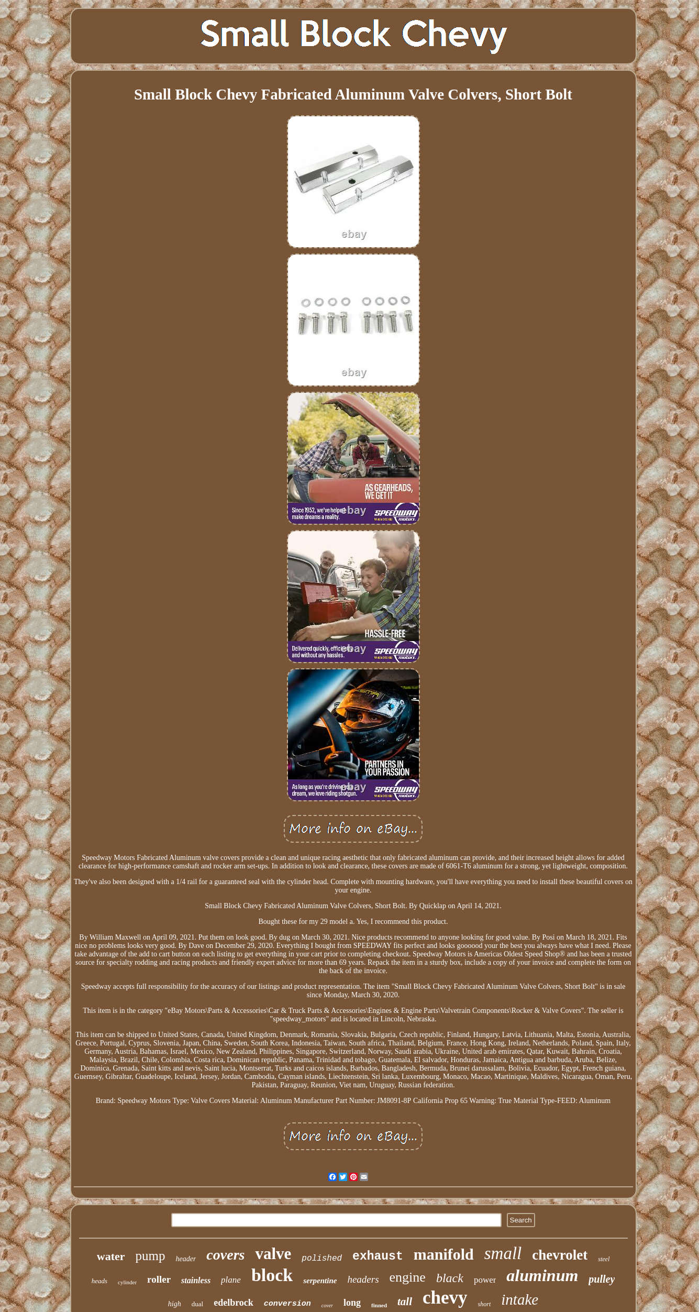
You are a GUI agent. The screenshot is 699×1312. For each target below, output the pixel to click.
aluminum (542, 1275)
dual (197, 1304)
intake (519, 1299)
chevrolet (559, 1255)
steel (603, 1259)
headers (363, 1279)
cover (327, 1305)
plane (231, 1280)
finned (379, 1305)
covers (225, 1255)
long (352, 1302)
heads (99, 1281)
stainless (195, 1280)
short (484, 1304)
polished (322, 1258)
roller (159, 1279)
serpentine (320, 1280)
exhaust (377, 1256)
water (111, 1256)
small (503, 1253)
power (485, 1280)
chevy (445, 1297)
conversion (287, 1303)
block (272, 1275)
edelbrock (233, 1302)
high (174, 1304)
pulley (602, 1279)
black (449, 1278)
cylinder (127, 1282)
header (185, 1259)
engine (408, 1277)
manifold (444, 1254)
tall (404, 1301)
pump (150, 1256)
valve (273, 1253)
